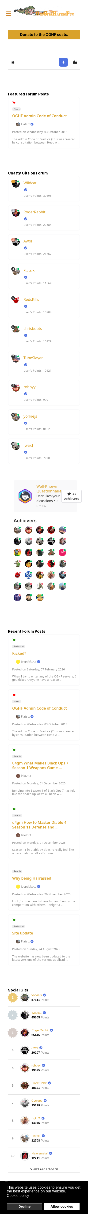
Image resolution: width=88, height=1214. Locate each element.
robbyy (29, 387)
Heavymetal (39, 1153)
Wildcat (29, 182)
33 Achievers (71, 496)
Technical (18, 646)
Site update (22, 933)
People (17, 756)
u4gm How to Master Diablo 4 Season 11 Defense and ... (39, 824)
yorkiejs (30, 416)
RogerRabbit (34, 212)
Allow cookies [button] (61, 1206)
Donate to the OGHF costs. (44, 34)
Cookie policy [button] (18, 1196)
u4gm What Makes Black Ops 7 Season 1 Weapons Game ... (40, 765)
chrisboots (32, 328)
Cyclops (36, 1100)
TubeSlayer (33, 357)
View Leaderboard (44, 1169)
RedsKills (31, 299)
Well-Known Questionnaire (48, 489)
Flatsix (25, 124)
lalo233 (26, 776)
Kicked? (19, 653)
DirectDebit (38, 1083)
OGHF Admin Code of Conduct (39, 115)
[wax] (28, 445)
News (16, 109)
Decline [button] (25, 1206)
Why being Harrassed (31, 878)
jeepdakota (28, 661)
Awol (27, 241)
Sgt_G (35, 1118)
